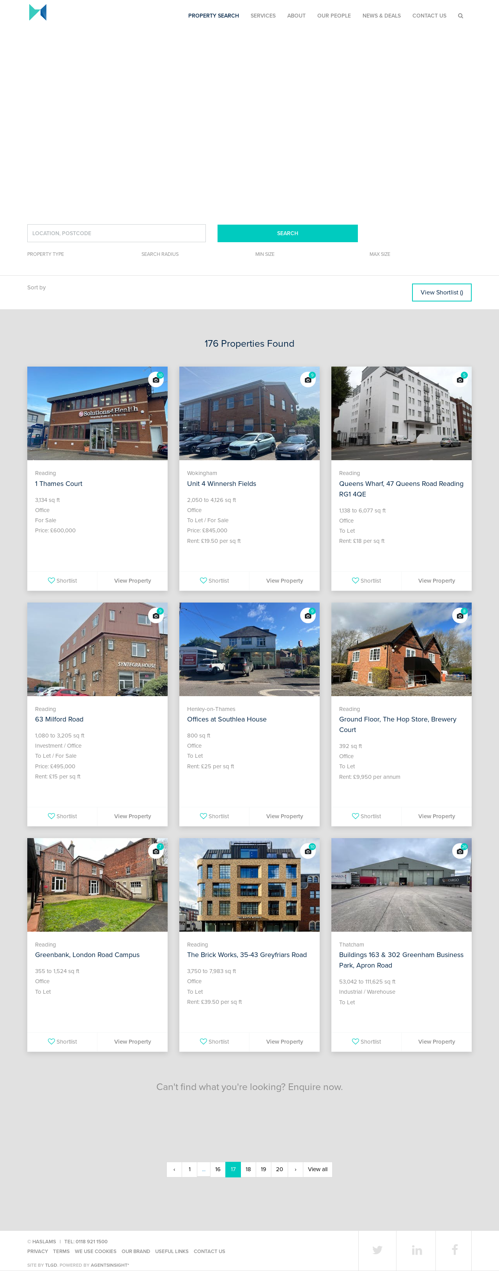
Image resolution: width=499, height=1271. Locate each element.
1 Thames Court (58, 483)
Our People (334, 15)
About (296, 15)
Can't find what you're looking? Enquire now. (249, 1087)
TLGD (51, 1265)
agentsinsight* (110, 1265)
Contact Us (429, 15)
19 (263, 1169)
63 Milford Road (59, 719)
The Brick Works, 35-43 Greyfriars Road (247, 954)
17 (233, 1169)
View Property (132, 580)
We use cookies (96, 1251)
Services (263, 15)
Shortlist (62, 580)
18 (248, 1169)
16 (218, 1169)
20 (279, 1169)
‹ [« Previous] (174, 1169)
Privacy (37, 1251)
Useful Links (172, 1251)
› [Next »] (295, 1169)
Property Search (213, 15)
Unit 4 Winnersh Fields (221, 483)
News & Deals (382, 15)
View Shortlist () (442, 292)
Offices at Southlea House (227, 719)
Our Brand (136, 1251)
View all (317, 1169)
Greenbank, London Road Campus (87, 954)
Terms (61, 1251)
